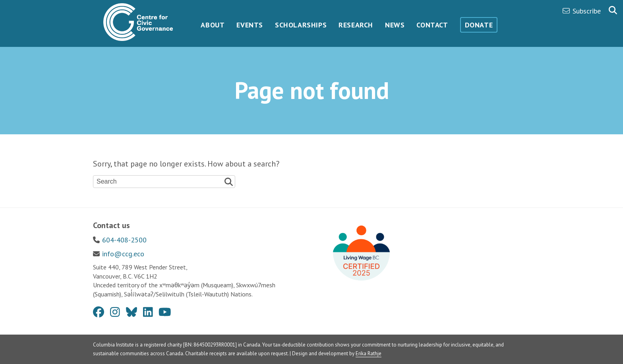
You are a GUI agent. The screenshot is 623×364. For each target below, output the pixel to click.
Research (356, 24)
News (394, 24)
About (212, 24)
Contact (432, 24)
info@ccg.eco (123, 253)
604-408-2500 (124, 239)
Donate (479, 24)
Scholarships (301, 24)
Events (249, 24)
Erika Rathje (368, 353)
